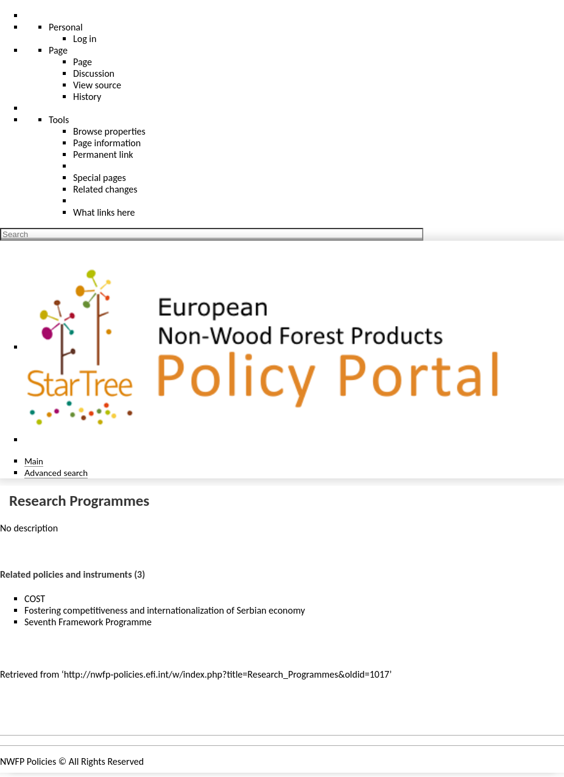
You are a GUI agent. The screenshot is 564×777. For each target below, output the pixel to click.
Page (82, 62)
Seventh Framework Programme (88, 622)
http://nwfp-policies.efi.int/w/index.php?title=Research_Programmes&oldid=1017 (226, 674)
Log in (84, 38)
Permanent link (103, 154)
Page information (107, 143)
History (87, 96)
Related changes (105, 189)
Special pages (99, 177)
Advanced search (56, 472)
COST (34, 599)
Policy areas (33, 711)
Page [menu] (58, 50)
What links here (104, 212)
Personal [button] (66, 27)
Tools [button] (59, 120)
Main (33, 461)
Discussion (94, 73)
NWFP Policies (28, 761)
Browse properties (109, 131)
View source (97, 85)
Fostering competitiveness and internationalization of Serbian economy (164, 610)
